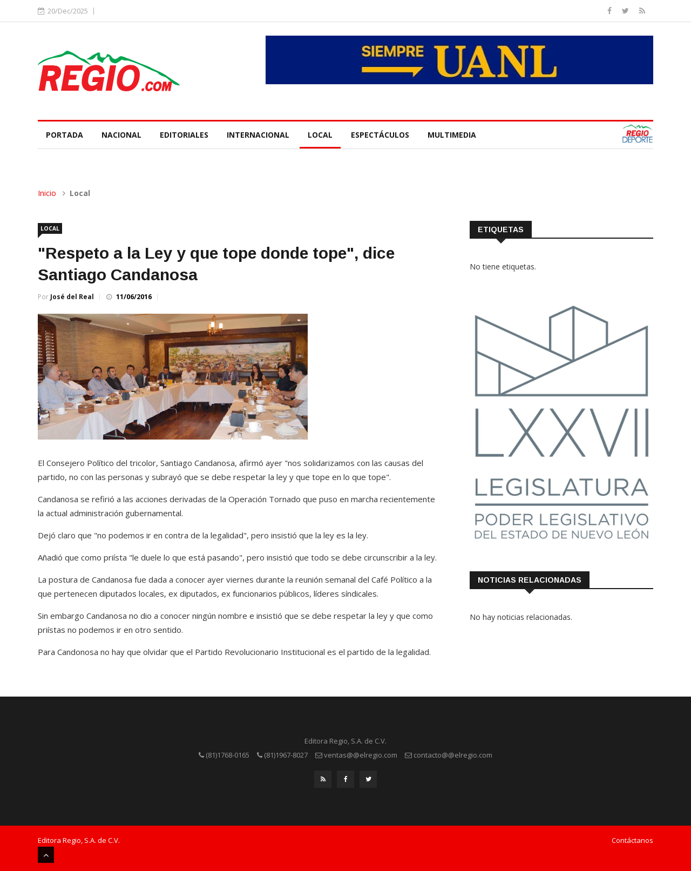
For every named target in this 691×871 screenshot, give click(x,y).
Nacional (121, 135)
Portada (64, 135)
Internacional (258, 135)
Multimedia (452, 135)
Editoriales (184, 135)
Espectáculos (380, 135)
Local (320, 135)
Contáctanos (632, 840)
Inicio (47, 193)
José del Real (72, 296)
